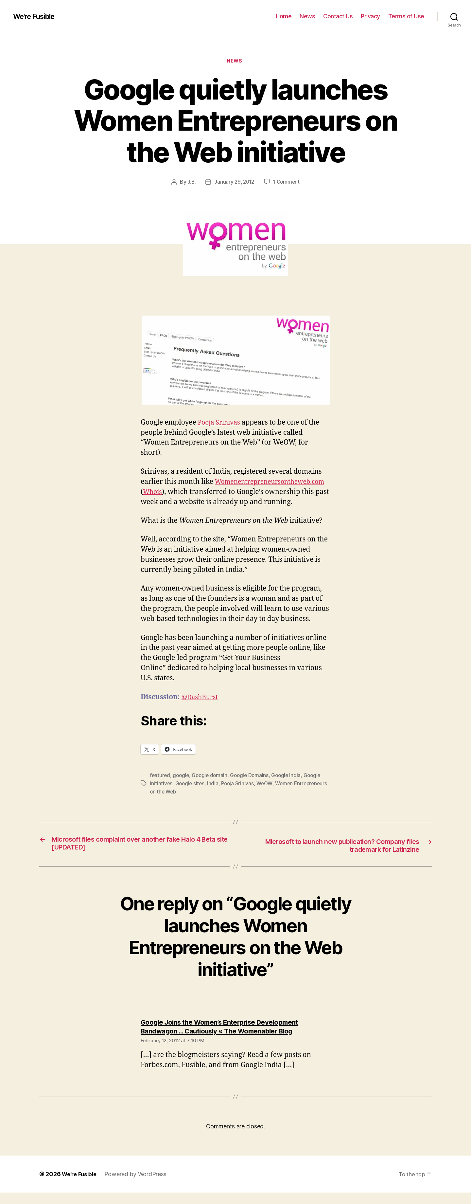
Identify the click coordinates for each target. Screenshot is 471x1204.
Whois (276, 492)
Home (283, 16)
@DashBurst (202, 708)
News (307, 16)
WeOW (267, 794)
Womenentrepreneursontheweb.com (202, 492)
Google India (290, 786)
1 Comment (288, 183)
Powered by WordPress (138, 1185)
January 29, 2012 (234, 183)
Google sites (191, 794)
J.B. (190, 183)
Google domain (211, 786)
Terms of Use (406, 16)
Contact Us (338, 16)
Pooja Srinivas (221, 423)
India (214, 794)
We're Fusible (37, 16)
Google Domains (252, 786)
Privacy (370, 16)
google (181, 786)
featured (160, 786)
